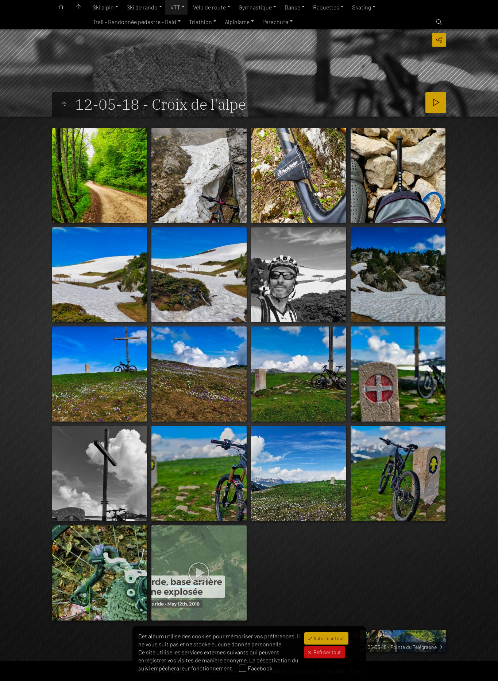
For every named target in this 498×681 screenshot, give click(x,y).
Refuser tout (326, 652)
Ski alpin (103, 7)
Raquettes (326, 7)
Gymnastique (255, 7)
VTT (175, 7)
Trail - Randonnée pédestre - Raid (134, 21)
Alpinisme (237, 21)
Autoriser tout (328, 638)
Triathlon (200, 21)
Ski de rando (142, 7)
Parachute (275, 21)
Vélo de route (209, 7)
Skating (361, 7)
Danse (292, 7)
